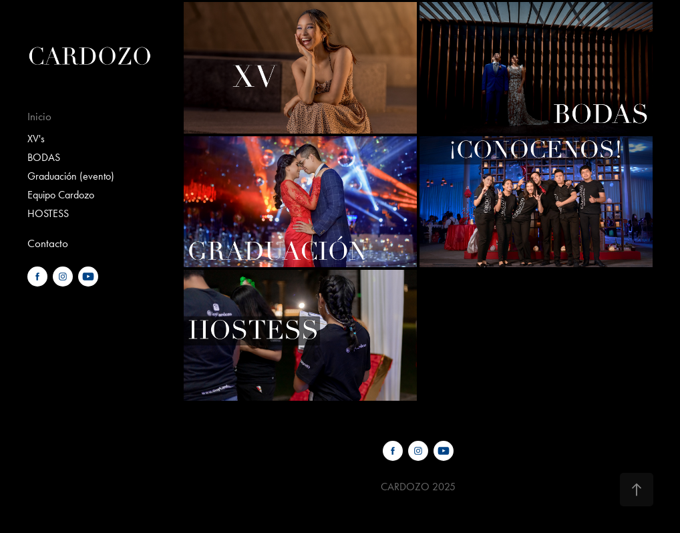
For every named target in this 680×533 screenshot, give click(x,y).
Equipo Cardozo (60, 194)
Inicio (39, 116)
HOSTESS (48, 213)
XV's (36, 138)
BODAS (43, 157)
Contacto (47, 243)
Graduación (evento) (70, 176)
